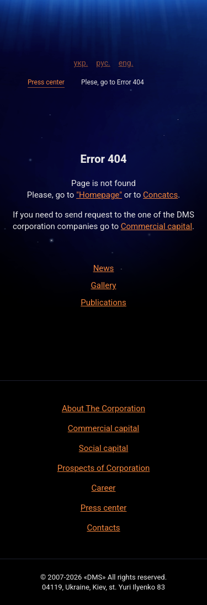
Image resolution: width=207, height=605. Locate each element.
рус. (103, 61)
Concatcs (160, 195)
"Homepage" (99, 195)
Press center (46, 82)
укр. (81, 61)
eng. (126, 61)
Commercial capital (156, 226)
